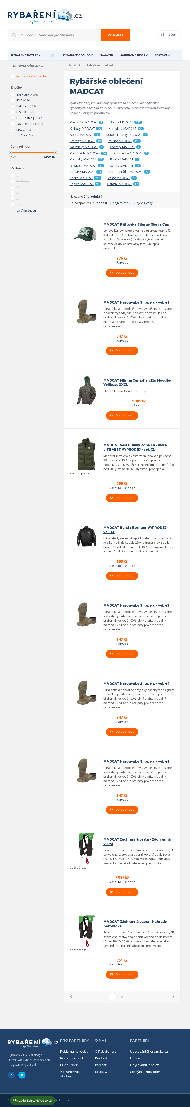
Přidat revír (69, 1065)
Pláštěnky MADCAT (86, 122)
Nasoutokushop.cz (122, 488)
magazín (106, 55)
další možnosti (26, 211)
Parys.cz (122, 262)
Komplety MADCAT (126, 129)
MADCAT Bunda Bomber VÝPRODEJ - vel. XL (136, 529)
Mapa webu (104, 1072)
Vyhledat (115, 35)
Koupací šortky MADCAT (127, 135)
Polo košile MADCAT (88, 153)
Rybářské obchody (78, 55)
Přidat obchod (71, 1058)
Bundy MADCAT (126, 122)
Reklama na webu (74, 1052)
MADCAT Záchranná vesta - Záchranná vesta (137, 841)
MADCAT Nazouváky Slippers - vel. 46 (136, 761)
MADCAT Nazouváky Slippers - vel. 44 (136, 683)
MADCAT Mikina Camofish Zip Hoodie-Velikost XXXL (137, 382)
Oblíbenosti (99, 203)
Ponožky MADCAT (87, 159)
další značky (24, 135)
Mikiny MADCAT (124, 141)
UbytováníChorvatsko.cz (149, 1052)
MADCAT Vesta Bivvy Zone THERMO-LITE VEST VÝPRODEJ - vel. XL (135, 447)
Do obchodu (125, 273)
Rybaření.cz (76, 65)
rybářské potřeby (25, 55)
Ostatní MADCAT (123, 184)
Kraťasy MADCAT (86, 141)
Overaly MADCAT (125, 147)
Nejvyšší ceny (143, 203)
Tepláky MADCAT (86, 172)
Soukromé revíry (134, 55)
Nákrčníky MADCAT (87, 147)
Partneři (101, 1065)
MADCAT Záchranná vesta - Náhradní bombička (135, 924)
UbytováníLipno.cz (144, 1065)
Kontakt (101, 1058)
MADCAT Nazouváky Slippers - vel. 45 (136, 302)
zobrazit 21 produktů (35, 1101)
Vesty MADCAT (122, 178)
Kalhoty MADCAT (86, 129)
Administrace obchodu (70, 1074)
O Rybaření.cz (105, 1052)
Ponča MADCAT (124, 159)
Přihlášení (169, 35)
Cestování (163, 55)
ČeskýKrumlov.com (145, 1072)
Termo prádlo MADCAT (129, 172)
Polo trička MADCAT (131, 153)
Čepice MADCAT (85, 184)
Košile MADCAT (85, 135)
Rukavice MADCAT (87, 166)
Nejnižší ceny (121, 203)
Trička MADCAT (85, 178)
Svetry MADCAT (125, 166)
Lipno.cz (136, 1058)
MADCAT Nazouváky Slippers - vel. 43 (136, 605)
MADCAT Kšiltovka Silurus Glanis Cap (136, 224)
